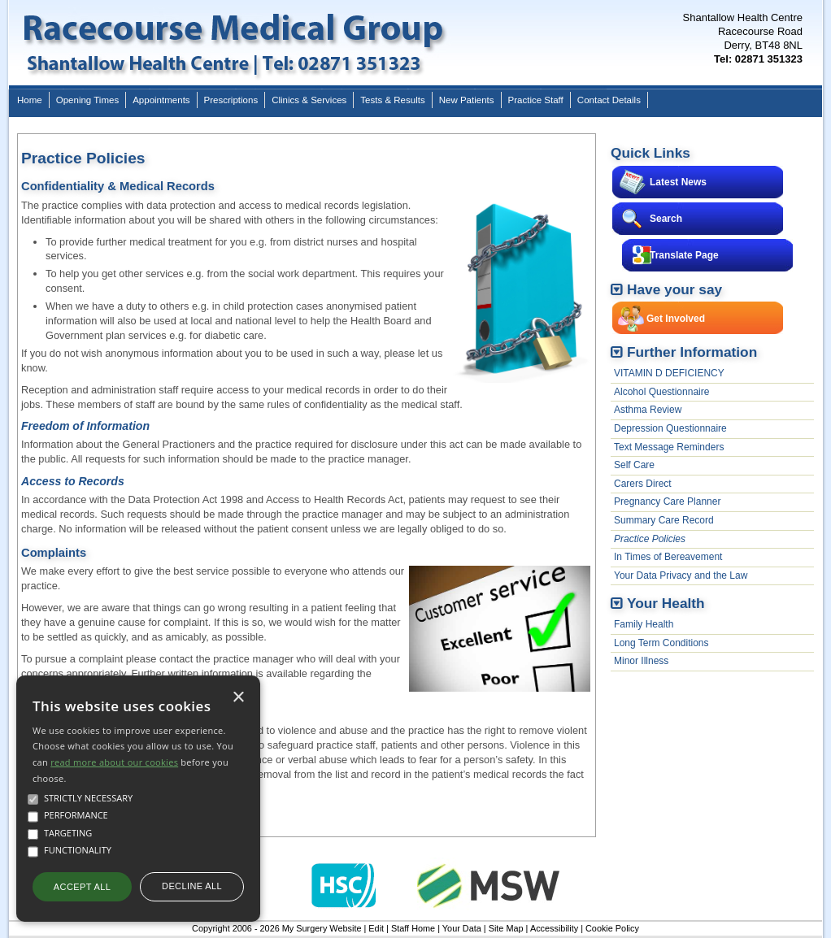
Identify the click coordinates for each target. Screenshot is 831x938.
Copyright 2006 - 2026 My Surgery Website (276, 928)
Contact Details (609, 100)
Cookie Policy (612, 928)
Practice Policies (649, 539)
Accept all (82, 887)
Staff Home (413, 928)
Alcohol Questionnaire (661, 391)
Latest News (678, 182)
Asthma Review (647, 409)
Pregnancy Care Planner (667, 501)
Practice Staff (535, 100)
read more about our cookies (114, 762)
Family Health (643, 624)
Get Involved (675, 318)
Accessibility (554, 928)
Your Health (666, 603)
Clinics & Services (309, 100)
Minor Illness (641, 661)
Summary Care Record (664, 520)
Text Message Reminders (669, 447)
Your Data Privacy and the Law (680, 575)
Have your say (674, 289)
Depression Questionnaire (670, 428)
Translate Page (684, 255)
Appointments (161, 100)
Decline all (192, 886)
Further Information (692, 352)
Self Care (634, 465)
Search (666, 218)
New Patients (466, 100)
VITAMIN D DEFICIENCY (669, 373)
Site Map (506, 928)
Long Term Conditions (661, 643)
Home (29, 100)
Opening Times (87, 100)
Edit (376, 928)
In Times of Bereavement (668, 556)
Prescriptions (231, 100)
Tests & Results (392, 100)
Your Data (461, 928)
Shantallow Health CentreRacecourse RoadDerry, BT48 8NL (743, 38)
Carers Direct (643, 483)
